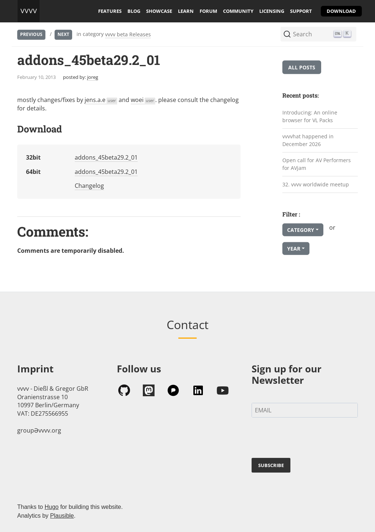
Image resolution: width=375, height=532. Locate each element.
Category (300, 229)
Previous (31, 34)
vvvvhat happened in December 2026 (308, 140)
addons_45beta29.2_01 (106, 157)
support (301, 11)
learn (186, 11)
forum (208, 11)
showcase (159, 11)
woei (143, 100)
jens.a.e (101, 100)
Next (63, 34)
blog (133, 11)
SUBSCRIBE (271, 465)
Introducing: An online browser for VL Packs (309, 116)
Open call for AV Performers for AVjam (316, 164)
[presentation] (307, 439)
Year (293, 248)
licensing (271, 11)
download (341, 11)
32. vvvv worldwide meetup (315, 184)
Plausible (62, 516)
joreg (92, 77)
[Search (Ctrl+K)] (318, 34)
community (238, 11)
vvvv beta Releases (128, 34)
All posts (301, 67)
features (110, 11)
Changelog (89, 186)
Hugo (52, 507)
